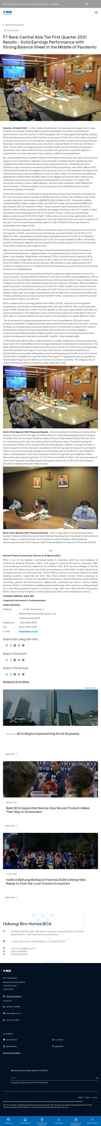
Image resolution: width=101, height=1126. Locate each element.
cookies (55, 4)
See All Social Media (11, 1053)
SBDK (80, 1097)
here (66, 1107)
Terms (95, 1097)
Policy (87, 1097)
